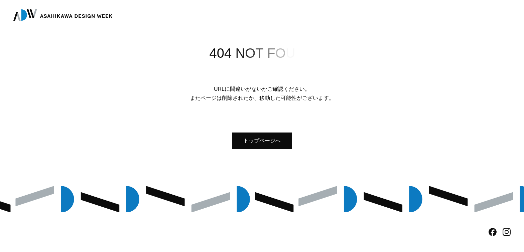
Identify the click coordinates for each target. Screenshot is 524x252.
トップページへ (262, 141)
